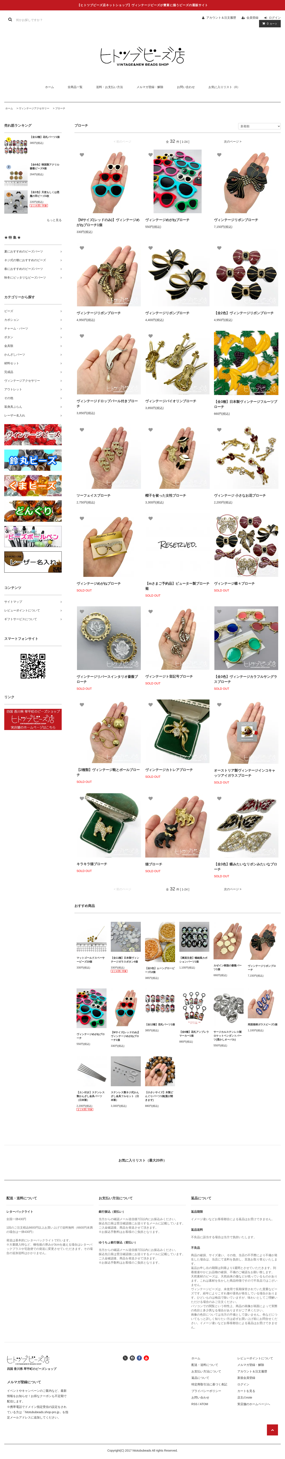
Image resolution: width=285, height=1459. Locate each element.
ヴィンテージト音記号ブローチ (169, 676)
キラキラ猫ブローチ (92, 864)
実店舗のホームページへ (253, 1404)
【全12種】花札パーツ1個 (45, 137)
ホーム (49, 87)
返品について (200, 1377)
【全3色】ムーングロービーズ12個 (160, 970)
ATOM (204, 1404)
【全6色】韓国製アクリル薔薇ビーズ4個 (44, 166)
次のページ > (232, 141)
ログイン (275, 17)
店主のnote (244, 1397)
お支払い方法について (206, 1371)
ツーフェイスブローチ (94, 495)
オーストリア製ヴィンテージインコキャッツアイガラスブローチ (244, 773)
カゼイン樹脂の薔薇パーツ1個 (228, 967)
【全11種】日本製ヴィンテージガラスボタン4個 (125, 959)
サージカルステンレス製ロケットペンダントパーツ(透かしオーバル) (228, 1035)
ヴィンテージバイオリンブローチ (170, 401)
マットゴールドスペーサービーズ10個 (91, 959)
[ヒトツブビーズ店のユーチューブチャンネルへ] (146, 1357)
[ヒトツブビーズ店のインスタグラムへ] (132, 1357)
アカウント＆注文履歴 (221, 17)
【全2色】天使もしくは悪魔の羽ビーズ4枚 (44, 194)
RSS (194, 1404)
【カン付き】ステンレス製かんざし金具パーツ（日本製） (91, 1096)
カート (269, 23)
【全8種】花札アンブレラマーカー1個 (194, 1033)
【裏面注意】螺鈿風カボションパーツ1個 (193, 959)
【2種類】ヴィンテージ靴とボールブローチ (108, 772)
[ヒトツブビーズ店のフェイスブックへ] (139, 1357)
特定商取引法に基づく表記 (209, 1384)
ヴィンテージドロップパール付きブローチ (107, 403)
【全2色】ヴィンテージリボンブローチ (244, 313)
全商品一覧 (75, 87)
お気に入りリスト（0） (224, 87)
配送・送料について (204, 1364)
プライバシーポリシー (206, 1391)
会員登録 (252, 17)
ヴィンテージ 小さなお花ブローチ (240, 495)
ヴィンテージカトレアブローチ (169, 770)
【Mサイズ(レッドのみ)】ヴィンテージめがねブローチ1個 (108, 222)
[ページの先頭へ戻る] (272, 1429)
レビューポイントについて (255, 1358)
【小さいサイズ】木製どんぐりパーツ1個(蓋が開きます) (159, 1096)
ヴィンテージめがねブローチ (167, 220)
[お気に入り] (82, 155)
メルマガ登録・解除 (150, 87)
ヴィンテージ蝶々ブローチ (234, 583)
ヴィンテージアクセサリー (34, 108)
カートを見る (246, 1391)
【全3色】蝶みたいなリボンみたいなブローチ (245, 866)
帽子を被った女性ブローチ (165, 495)
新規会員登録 (246, 1377)
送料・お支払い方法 (109, 87)
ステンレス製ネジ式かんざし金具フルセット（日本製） (125, 1096)
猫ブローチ (153, 864)
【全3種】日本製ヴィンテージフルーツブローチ (245, 404)
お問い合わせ (186, 87)
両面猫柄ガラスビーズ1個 (262, 1024)
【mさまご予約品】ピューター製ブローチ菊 (177, 586)
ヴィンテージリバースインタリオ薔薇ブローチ (107, 679)
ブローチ (60, 108)
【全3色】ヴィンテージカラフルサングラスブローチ (245, 679)
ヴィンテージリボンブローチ (236, 220)
